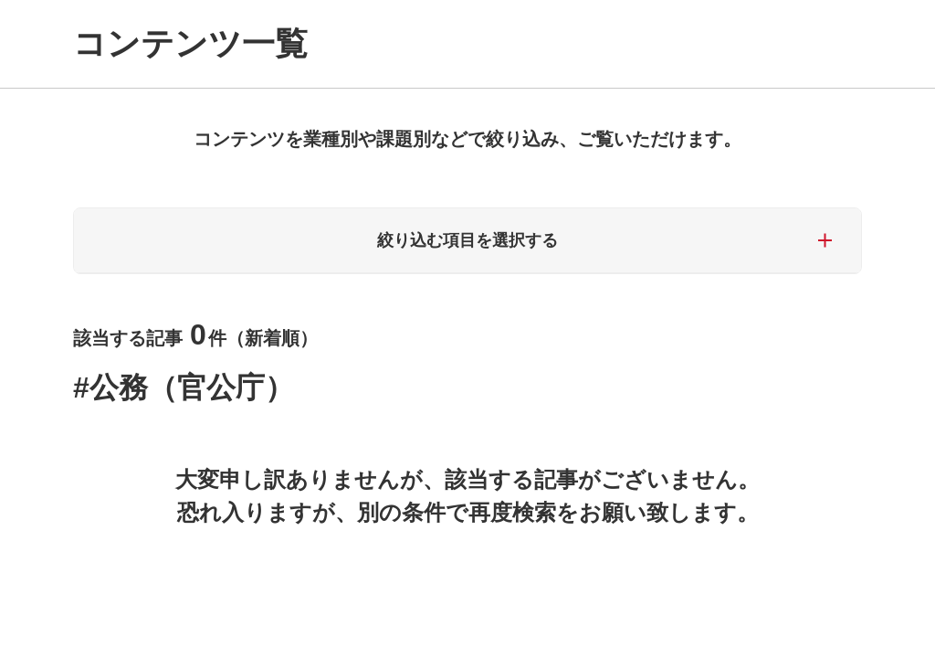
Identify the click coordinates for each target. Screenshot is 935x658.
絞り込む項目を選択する (467, 240)
